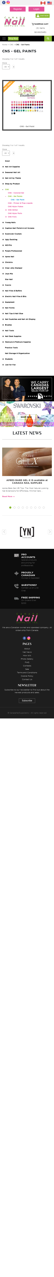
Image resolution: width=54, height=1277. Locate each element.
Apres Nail (9, 257)
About (27, 649)
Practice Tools (11, 348)
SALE (7, 161)
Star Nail (9, 279)
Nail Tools (9, 330)
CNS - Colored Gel (16, 193)
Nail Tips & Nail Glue (14, 313)
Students (9, 359)
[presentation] (4, 532)
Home (4, 45)
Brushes (8, 325)
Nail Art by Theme (13, 178)
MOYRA (8, 245)
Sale (27, 669)
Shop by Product (12, 184)
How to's (27, 655)
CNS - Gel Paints (15, 196)
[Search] (48, 38)
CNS (11, 45)
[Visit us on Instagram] (29, 638)
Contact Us (27, 679)
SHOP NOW (26, 391)
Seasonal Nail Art (12, 172)
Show (4, 63)
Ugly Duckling (11, 239)
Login (36, 9)
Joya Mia (9, 274)
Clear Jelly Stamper (13, 268)
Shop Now (13, 38)
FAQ (27, 662)
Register (17, 9)
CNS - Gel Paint (17, 200)
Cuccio (8, 285)
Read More (7, 496)
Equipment (9, 302)
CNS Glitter (13, 210)
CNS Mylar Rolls (15, 213)
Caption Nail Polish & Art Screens (19, 228)
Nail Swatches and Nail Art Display (20, 319)
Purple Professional (13, 251)
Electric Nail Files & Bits (15, 296)
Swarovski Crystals (13, 234)
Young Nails (10, 222)
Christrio (9, 262)
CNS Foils (12, 217)
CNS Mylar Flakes (15, 206)
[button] (10, 508)
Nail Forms (10, 308)
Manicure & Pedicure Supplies (18, 342)
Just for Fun (10, 365)
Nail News (27, 652)
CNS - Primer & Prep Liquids (20, 203)
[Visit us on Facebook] (25, 638)
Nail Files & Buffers (13, 291)
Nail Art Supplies (12, 167)
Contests (27, 666)
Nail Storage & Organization (17, 353)
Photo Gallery (27, 659)
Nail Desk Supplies (13, 336)
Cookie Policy (27, 676)
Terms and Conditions (27, 672)
